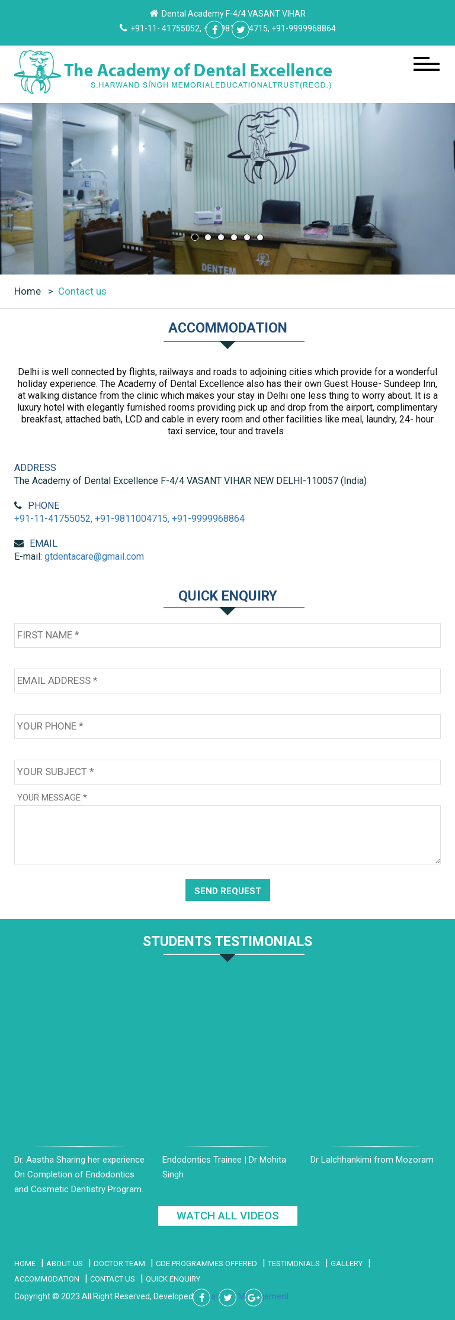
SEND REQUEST (227, 891)
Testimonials (294, 1263)
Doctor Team (119, 1263)
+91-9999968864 (208, 518)
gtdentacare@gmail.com (94, 556)
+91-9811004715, (132, 518)
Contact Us (112, 1278)
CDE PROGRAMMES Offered (206, 1263)
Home (28, 291)
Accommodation (46, 1278)
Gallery (347, 1263)
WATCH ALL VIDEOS (228, 1215)
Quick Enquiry (173, 1278)
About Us (64, 1263)
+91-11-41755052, (53, 518)
